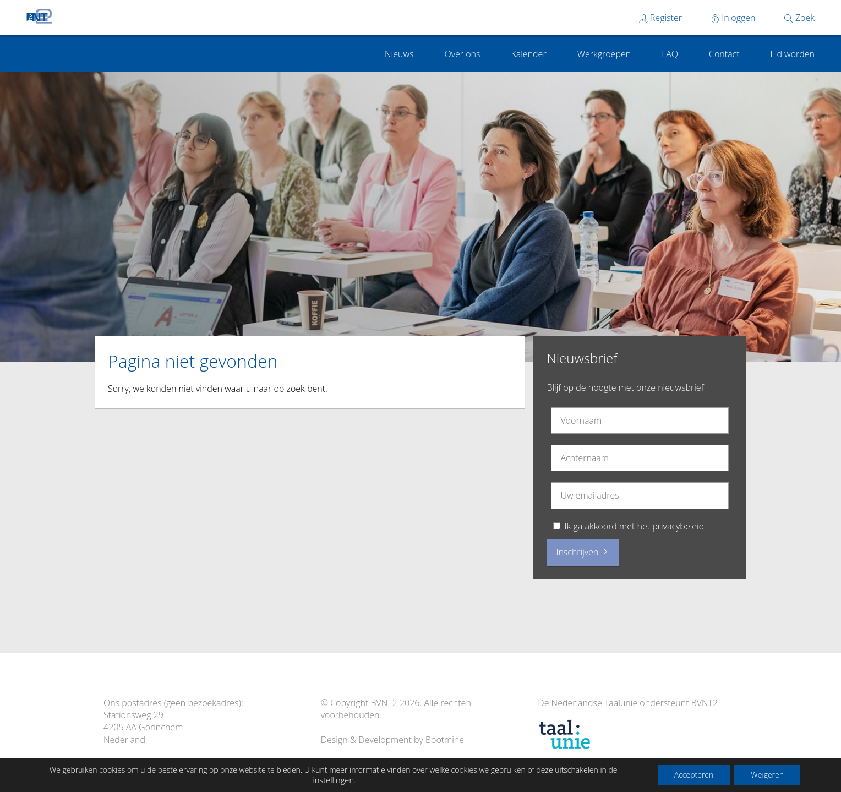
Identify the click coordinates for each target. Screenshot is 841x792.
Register (660, 18)
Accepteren (694, 774)
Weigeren (767, 774)
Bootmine (444, 740)
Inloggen (733, 18)
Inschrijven (582, 552)
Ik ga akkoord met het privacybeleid (635, 526)
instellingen (333, 780)
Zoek (799, 18)
